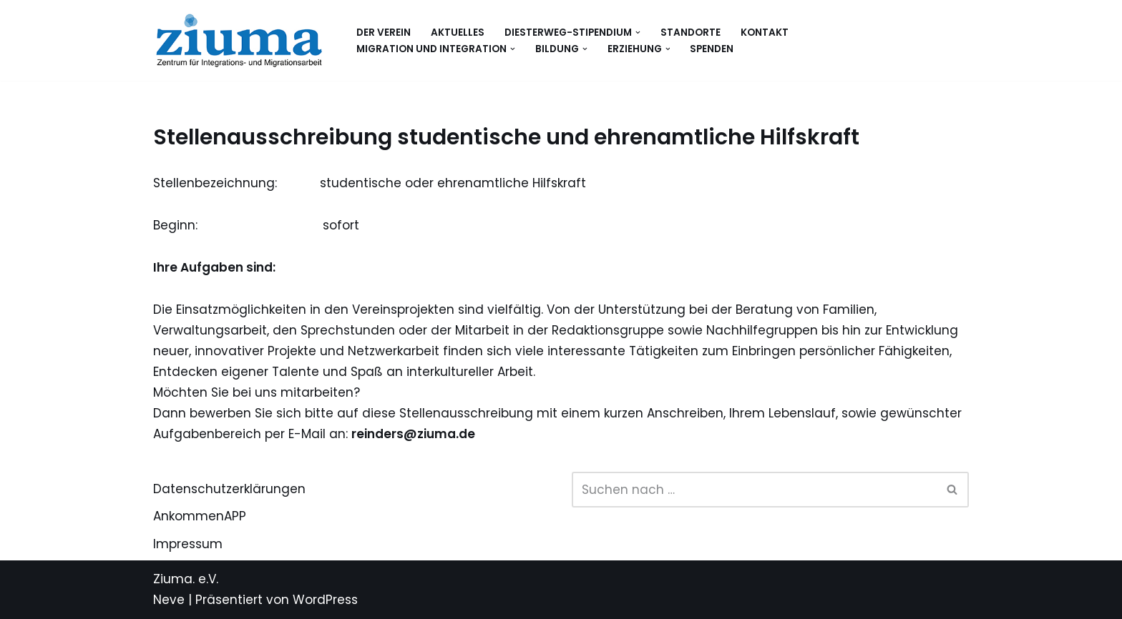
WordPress (325, 599)
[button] (637, 32)
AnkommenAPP (199, 516)
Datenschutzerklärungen (229, 488)
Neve (169, 599)
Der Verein (383, 32)
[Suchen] (754, 489)
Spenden (711, 49)
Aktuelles (457, 32)
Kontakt (765, 32)
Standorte (690, 32)
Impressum (188, 544)
